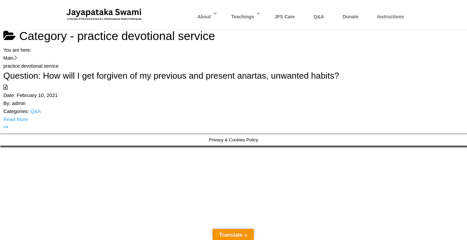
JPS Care (284, 16)
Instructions (390, 16)
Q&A (319, 16)
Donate (350, 16)
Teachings (242, 16)
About (204, 16)
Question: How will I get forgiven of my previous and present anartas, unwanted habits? (171, 76)
